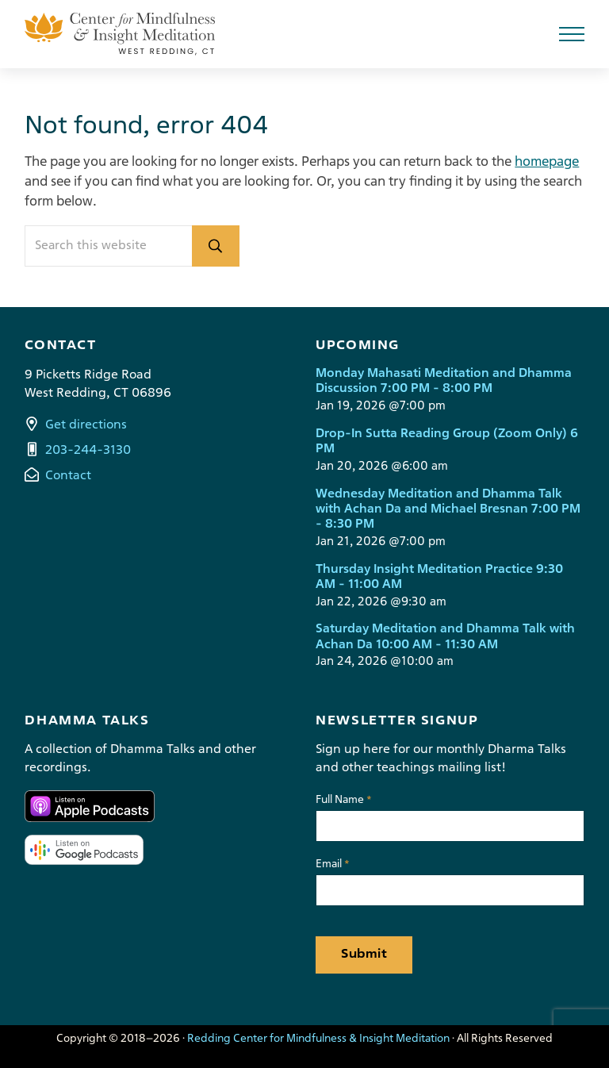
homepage (547, 162)
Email (333, 865)
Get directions (86, 425)
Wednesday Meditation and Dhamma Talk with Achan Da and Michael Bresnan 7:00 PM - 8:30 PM (448, 509)
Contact (68, 476)
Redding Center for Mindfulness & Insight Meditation (318, 1038)
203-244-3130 (88, 450)
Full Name (344, 801)
